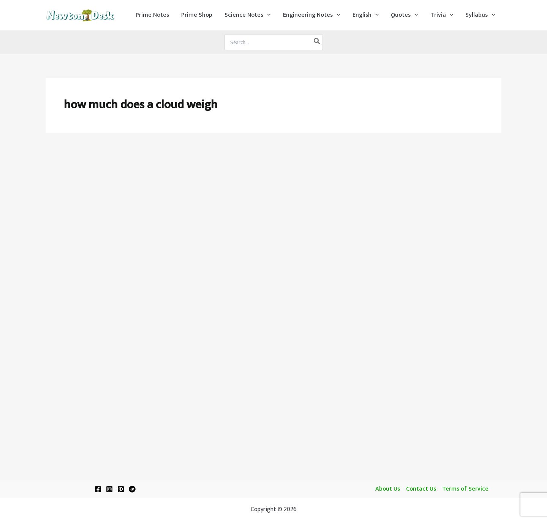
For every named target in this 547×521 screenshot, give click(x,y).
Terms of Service (465, 489)
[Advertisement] (273, 198)
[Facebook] (98, 489)
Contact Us (421, 489)
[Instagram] (109, 489)
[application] (267, 15)
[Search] (317, 42)
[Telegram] (132, 489)
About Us (387, 489)
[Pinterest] (120, 489)
